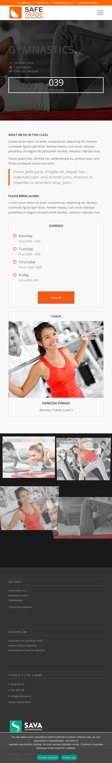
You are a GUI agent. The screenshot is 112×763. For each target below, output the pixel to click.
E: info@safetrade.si (63, 2)
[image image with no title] (30, 458)
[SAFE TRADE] (46, 12)
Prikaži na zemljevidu (20, 607)
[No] (107, 748)
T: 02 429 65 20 (23, 2)
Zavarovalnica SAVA (87, 2)
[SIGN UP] (56, 297)
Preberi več (69, 757)
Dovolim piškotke (47, 757)
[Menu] (98, 12)
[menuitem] (23, 3)
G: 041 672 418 (41, 2)
